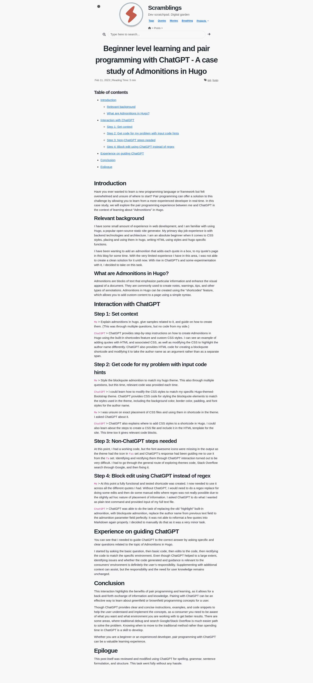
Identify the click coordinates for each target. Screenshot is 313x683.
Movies (174, 21)
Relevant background (121, 106)
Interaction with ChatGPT (117, 120)
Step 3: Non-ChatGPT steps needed (131, 140)
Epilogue (106, 167)
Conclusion (108, 160)
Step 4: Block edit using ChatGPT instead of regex (140, 146)
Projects (202, 21)
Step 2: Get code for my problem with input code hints (143, 133)
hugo (215, 80)
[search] (209, 34)
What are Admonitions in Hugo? (128, 113)
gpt (209, 80)
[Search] (156, 34)
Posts (157, 28)
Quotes (162, 21)
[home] (131, 14)
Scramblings (164, 7)
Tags (151, 21)
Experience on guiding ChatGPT (122, 153)
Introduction (108, 100)
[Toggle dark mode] (99, 6)
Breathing (187, 21)
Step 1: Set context (119, 126)
